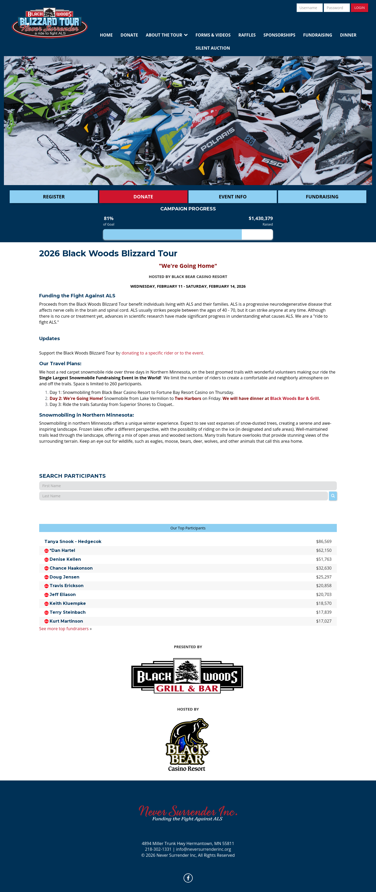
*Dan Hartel (62, 550)
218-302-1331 (158, 849)
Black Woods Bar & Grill (294, 398)
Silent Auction (213, 48)
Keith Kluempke (68, 603)
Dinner (348, 35)
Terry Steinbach (68, 612)
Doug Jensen (64, 577)
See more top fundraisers (64, 628)
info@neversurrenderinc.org (203, 849)
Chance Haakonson (71, 568)
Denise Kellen (65, 559)
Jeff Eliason (63, 594)
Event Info (232, 196)
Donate (129, 35)
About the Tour (164, 35)
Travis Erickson (67, 585)
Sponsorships (279, 35)
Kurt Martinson (66, 621)
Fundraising (317, 35)
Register (54, 196)
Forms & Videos (213, 35)
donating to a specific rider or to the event (162, 353)
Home (106, 35)
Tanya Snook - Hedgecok (72, 541)
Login (359, 7)
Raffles (247, 35)
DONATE (143, 196)
